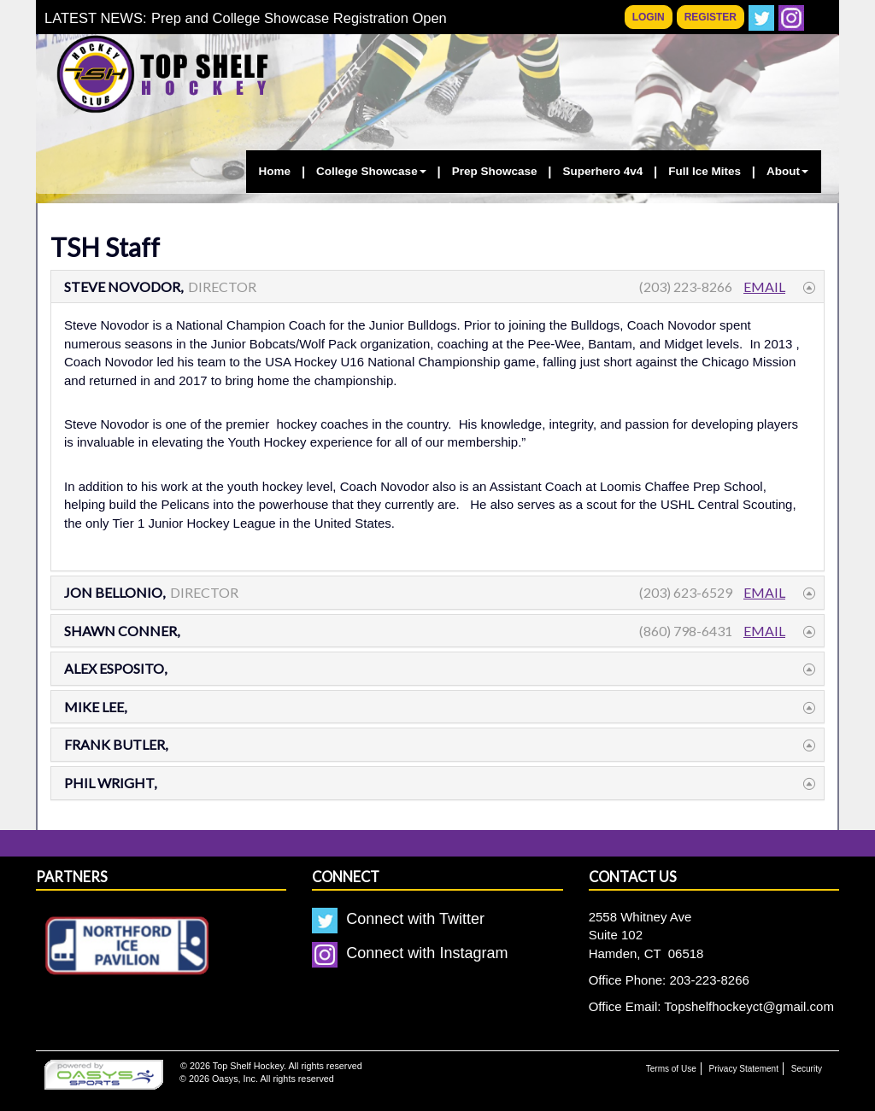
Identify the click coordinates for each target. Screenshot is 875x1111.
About (787, 171)
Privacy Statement (743, 1068)
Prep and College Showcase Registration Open (299, 18)
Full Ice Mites (704, 171)
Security (806, 1068)
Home (275, 171)
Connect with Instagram (410, 953)
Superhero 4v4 (602, 171)
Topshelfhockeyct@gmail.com (749, 1006)
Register (710, 17)
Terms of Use (671, 1068)
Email (764, 286)
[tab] (437, 287)
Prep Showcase (494, 171)
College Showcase (371, 171)
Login (648, 17)
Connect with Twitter (398, 918)
